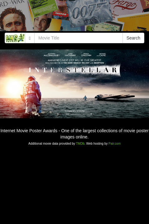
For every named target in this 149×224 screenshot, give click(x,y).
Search (133, 37)
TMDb (80, 143)
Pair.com (114, 143)
